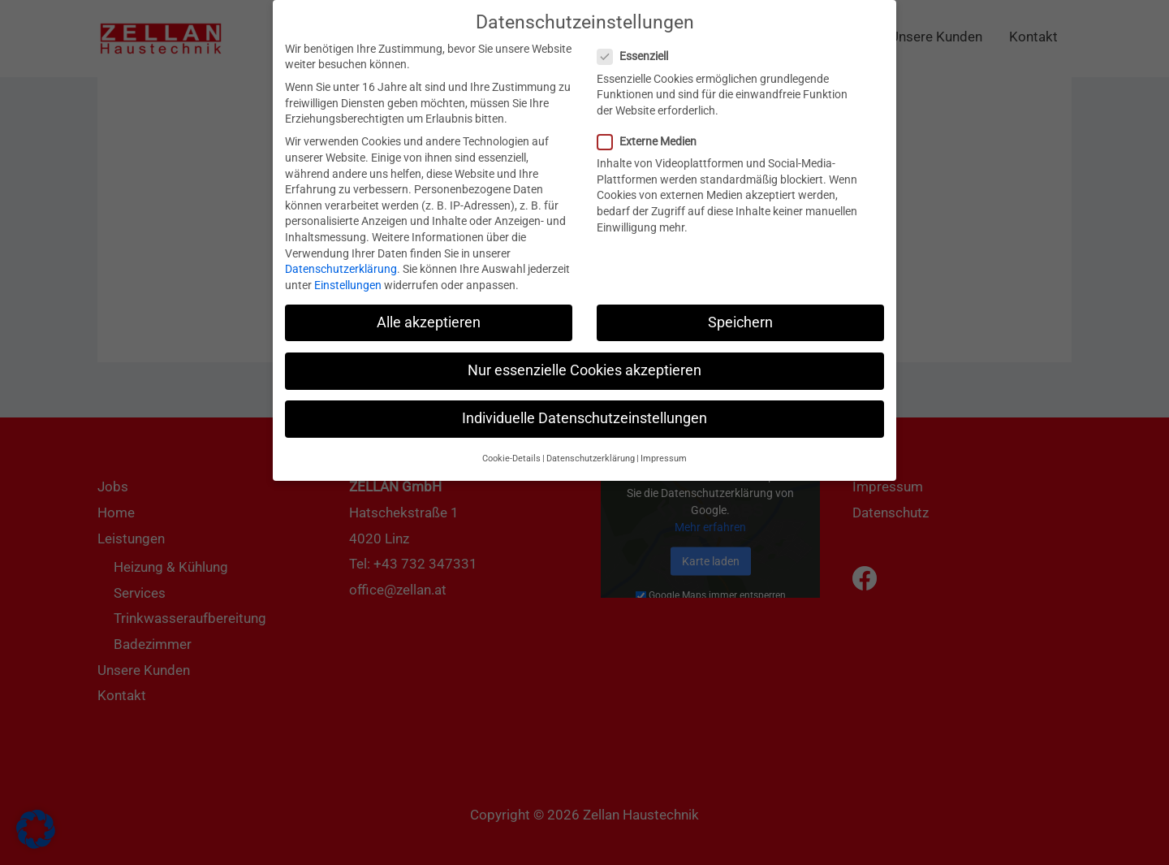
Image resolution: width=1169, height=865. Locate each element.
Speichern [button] (740, 309)
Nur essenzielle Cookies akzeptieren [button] (584, 356)
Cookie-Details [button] (511, 444)
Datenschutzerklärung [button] (590, 444)
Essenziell (638, 42)
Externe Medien (652, 128)
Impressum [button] (664, 444)
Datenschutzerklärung (341, 255)
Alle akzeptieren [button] (429, 309)
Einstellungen (348, 271)
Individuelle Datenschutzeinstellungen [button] (584, 404)
